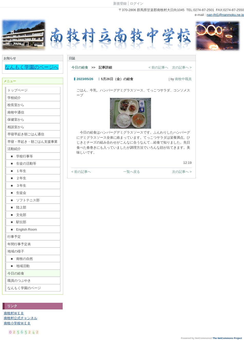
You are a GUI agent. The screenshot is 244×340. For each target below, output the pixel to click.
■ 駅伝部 (16, 222)
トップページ (17, 90)
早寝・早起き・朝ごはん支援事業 (32, 142)
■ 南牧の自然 (20, 259)
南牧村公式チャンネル (20, 318)
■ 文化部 (16, 215)
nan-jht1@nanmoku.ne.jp (225, 15)
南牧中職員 (183, 79)
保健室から (15, 119)
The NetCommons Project (227, 338)
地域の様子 (15, 251)
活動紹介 (14, 149)
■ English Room (22, 229)
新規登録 (120, 3)
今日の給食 (15, 273)
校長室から (15, 105)
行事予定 (14, 237)
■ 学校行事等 (20, 156)
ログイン (136, 3)
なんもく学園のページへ (32, 67)
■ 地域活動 (18, 266)
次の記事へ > (182, 67)
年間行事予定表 (19, 244)
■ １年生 (16, 171)
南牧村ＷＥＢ (14, 313)
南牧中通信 (15, 112)
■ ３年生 (16, 185)
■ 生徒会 (16, 193)
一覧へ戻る (131, 172)
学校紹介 (14, 98)
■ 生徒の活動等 (21, 163)
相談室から (15, 127)
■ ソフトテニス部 (23, 200)
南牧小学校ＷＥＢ (17, 323)
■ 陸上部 (16, 207)
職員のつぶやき (19, 280)
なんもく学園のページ (24, 288)
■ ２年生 (16, 178)
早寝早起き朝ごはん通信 (25, 134)
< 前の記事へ (158, 67)
